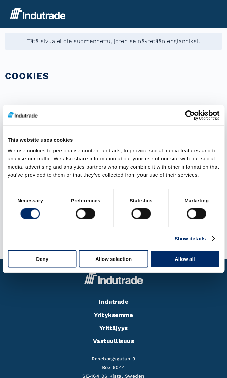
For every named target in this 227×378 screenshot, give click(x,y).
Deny (42, 259)
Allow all (185, 259)
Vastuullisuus (113, 341)
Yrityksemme (113, 315)
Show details (190, 238)
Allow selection (113, 259)
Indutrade (114, 301)
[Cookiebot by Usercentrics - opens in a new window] (190, 115)
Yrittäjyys (113, 328)
